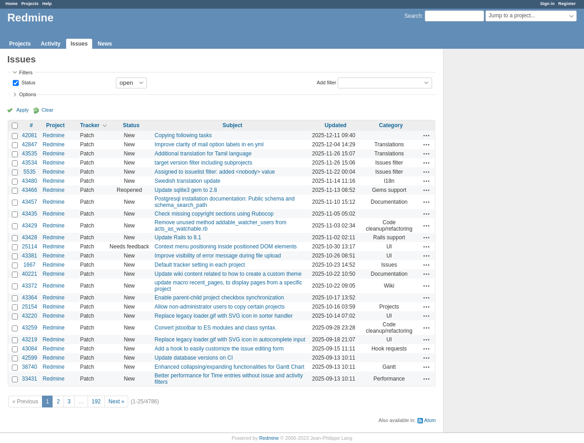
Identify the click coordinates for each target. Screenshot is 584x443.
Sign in (547, 3)
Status (28, 82)
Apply (22, 110)
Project (55, 125)
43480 (29, 181)
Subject (232, 125)
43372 (29, 286)
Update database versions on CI (194, 358)
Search (413, 16)
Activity (50, 44)
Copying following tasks (183, 135)
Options (27, 94)
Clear (47, 110)
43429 (29, 225)
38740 (29, 367)
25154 (29, 307)
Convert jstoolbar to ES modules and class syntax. (215, 328)
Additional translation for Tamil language (203, 153)
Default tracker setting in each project (200, 265)
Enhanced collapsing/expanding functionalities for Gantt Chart (229, 367)
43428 (29, 237)
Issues (79, 44)
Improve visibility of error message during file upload (218, 255)
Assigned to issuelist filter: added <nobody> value (215, 172)
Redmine (53, 135)
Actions (426, 135)
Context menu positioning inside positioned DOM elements (226, 246)
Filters (25, 72)
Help (47, 3)
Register (567, 3)
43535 (29, 153)
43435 (29, 214)
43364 (29, 297)
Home (11, 3)
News (105, 44)
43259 (29, 328)
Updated (335, 125)
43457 (29, 202)
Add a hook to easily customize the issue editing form (219, 348)
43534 (29, 163)
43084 (29, 348)
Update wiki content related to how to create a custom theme (228, 274)
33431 (29, 379)
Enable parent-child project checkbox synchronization (219, 297)
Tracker (89, 125)
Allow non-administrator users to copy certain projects (220, 307)
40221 (29, 274)
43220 (29, 316)
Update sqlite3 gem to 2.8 (186, 190)
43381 (29, 255)
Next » (117, 401)
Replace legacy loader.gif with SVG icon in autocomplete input (230, 339)
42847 (29, 144)
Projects (30, 3)
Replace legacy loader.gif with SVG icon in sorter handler (224, 316)
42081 (29, 135)
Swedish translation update (187, 181)
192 (96, 401)
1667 (29, 265)
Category (391, 125)
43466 (29, 190)
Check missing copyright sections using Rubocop (214, 214)
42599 (29, 358)
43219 (29, 339)
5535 (29, 172)
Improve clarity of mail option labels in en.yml (209, 144)
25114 (29, 246)
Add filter (326, 82)
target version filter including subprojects (203, 163)
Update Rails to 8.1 (178, 237)
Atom (430, 420)
